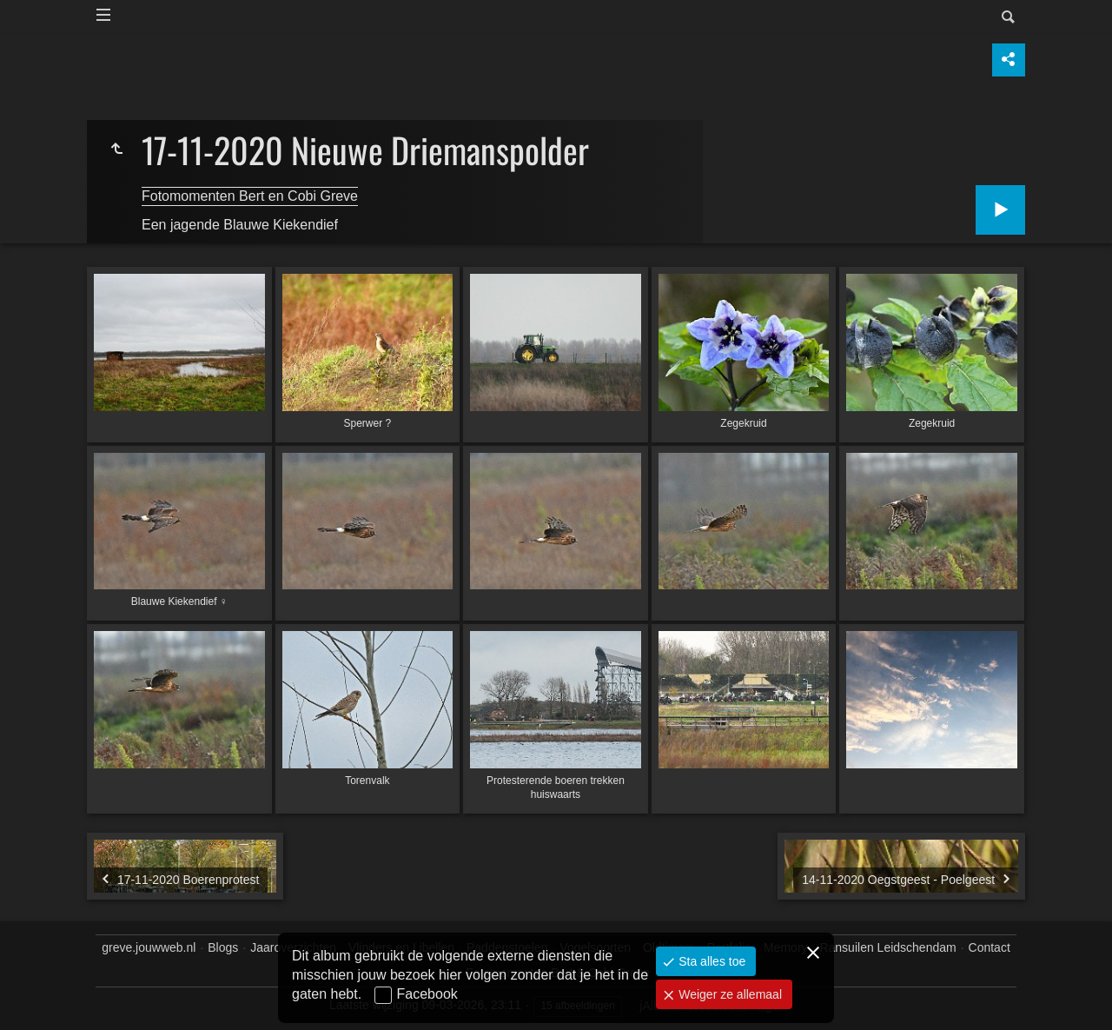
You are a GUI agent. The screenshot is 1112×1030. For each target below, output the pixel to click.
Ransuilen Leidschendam (887, 947)
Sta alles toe (710, 961)
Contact (989, 947)
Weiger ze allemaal (728, 994)
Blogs (223, 947)
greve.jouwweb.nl (148, 947)
